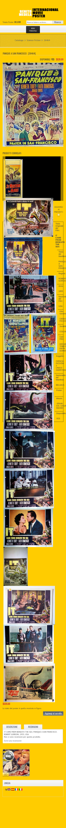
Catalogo (19, 40)
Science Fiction (33, 40)
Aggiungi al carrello (53, 713)
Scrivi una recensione (13, 740)
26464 (47, 40)
